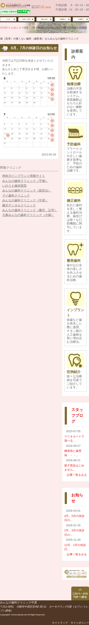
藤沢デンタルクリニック (19, 205)
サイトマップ (60, 622)
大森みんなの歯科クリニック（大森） (28, 215)
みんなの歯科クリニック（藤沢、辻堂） (29, 210)
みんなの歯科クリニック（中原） (25, 200)
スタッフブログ (77, 415)
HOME (4, 27)
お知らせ (16, 27)
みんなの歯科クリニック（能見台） (26, 190)
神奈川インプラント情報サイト (23, 176)
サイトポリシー (80, 622)
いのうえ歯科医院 (14, 185)
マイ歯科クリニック (16, 195)
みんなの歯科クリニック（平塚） (25, 181)
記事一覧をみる (77, 475)
